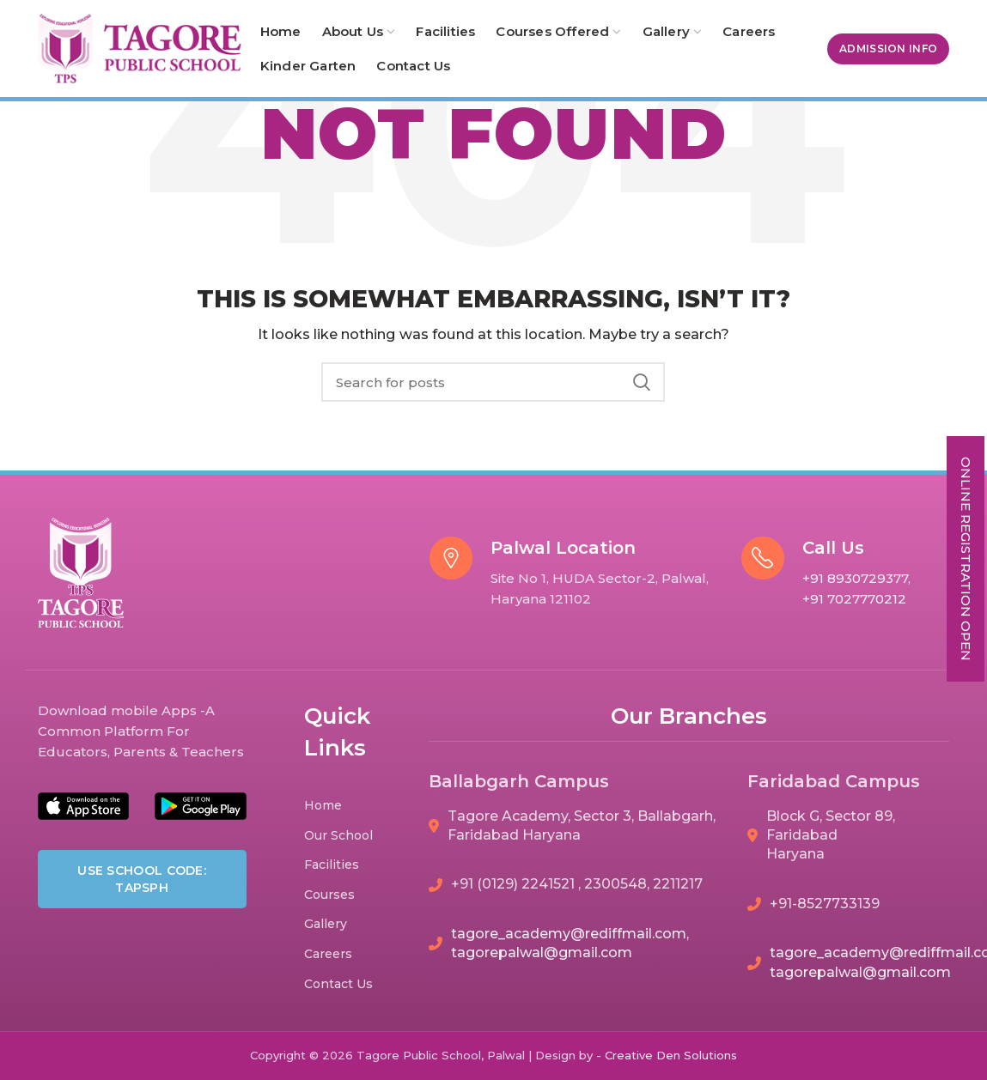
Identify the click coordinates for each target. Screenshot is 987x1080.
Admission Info (888, 48)
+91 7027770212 (854, 599)
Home (323, 805)
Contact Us (338, 984)
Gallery (325, 923)
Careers (328, 954)
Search (641, 382)
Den (670, 1055)
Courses (329, 894)
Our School (338, 835)
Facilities (331, 864)
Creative (630, 1055)
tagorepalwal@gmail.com (541, 952)
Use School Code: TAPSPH (141, 879)
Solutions (710, 1055)
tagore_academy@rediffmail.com (568, 933)
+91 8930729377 (855, 578)
